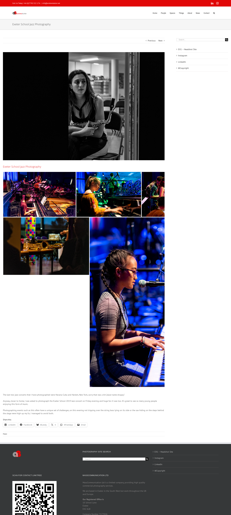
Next (160, 40)
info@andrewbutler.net (51, 3)
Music (5, 434)
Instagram (182, 55)
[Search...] (200, 39)
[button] (214, 13)
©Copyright (183, 68)
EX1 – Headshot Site (187, 49)
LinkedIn (182, 62)
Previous (152, 40)
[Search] (226, 39)
